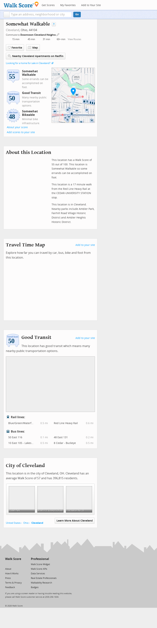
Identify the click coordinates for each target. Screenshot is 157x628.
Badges (35, 587)
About (8, 569)
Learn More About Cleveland (75, 520)
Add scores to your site (21, 132)
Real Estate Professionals (44, 578)
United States (13, 523)
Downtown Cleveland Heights (38, 34)
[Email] (19, 564)
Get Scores (48, 5)
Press (8, 578)
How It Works (12, 573)
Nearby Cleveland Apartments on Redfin (35, 56)
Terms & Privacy (13, 582)
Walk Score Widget (40, 564)
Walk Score (13, 559)
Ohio (26, 523)
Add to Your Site (91, 5)
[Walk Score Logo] (21, 4)
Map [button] (33, 47)
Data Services (38, 573)
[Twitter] (7, 564)
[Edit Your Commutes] (58, 34)
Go (77, 14)
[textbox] (40, 14)
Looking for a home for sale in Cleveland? (28, 63)
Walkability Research (41, 582)
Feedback (10, 587)
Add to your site (85, 245)
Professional (40, 559)
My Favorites (68, 5)
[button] (6, 14)
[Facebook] (13, 564)
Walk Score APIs (39, 569)
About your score (17, 127)
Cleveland (12, 30)
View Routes (74, 39)
